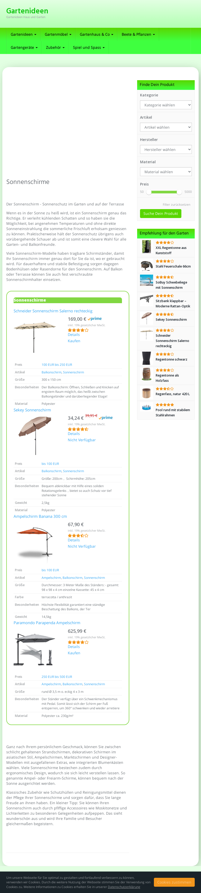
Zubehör (55, 47)
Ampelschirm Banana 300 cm (40, 516)
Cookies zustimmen (174, 882)
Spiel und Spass (89, 47)
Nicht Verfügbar (82, 440)
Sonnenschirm (73, 372)
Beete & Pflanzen (138, 34)
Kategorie (149, 94)
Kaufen (74, 341)
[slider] (149, 192)
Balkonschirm (52, 372)
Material (148, 161)
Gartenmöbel (58, 34)
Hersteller (149, 139)
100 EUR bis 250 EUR (57, 364)
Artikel (146, 117)
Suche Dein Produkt (160, 213)
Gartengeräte (24, 47)
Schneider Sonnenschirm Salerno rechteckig (53, 311)
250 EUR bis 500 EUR (57, 676)
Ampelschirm (51, 577)
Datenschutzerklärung (124, 887)
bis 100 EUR (50, 463)
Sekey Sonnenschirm (32, 410)
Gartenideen (23, 34)
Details (74, 335)
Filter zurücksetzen (176, 204)
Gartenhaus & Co (96, 34)
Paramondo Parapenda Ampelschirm (47, 623)
